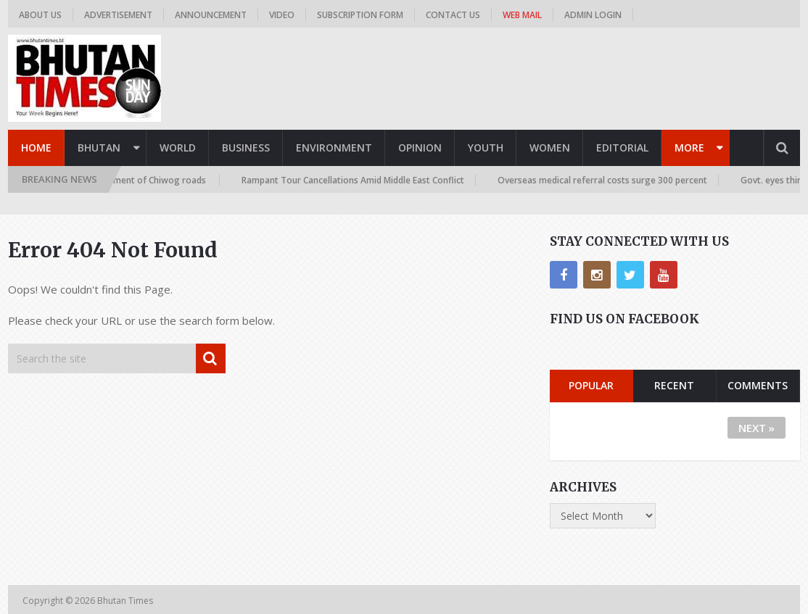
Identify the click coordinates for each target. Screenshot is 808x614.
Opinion (420, 147)
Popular (591, 385)
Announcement (211, 15)
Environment (334, 147)
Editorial (622, 147)
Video (281, 15)
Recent (674, 385)
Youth (485, 147)
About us (40, 15)
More (689, 147)
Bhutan (99, 147)
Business (246, 147)
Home (36, 147)
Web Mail (522, 15)
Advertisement (118, 15)
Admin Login (593, 15)
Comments (757, 385)
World (178, 147)
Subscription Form (360, 15)
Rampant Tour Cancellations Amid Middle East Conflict (356, 180)
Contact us (453, 15)
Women (549, 147)
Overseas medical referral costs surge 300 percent (606, 180)
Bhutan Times (126, 600)
